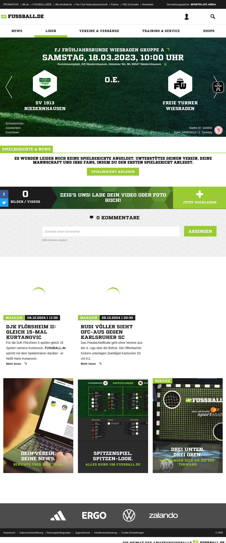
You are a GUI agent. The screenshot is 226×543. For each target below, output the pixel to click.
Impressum (9, 532)
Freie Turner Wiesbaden (180, 106)
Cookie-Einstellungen (132, 532)
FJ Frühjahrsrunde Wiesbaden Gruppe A (113, 50)
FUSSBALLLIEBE (42, 4)
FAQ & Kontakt (130, 4)
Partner (115, 4)
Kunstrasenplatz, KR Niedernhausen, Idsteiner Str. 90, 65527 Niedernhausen (113, 64)
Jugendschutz (82, 532)
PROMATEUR (11, 4)
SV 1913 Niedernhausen (45, 106)
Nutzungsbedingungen (59, 532)
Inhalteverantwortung (105, 532)
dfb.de (25, 4)
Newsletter (148, 4)
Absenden (200, 231)
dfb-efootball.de (63, 4)
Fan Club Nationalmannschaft (91, 4)
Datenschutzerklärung (31, 532)
